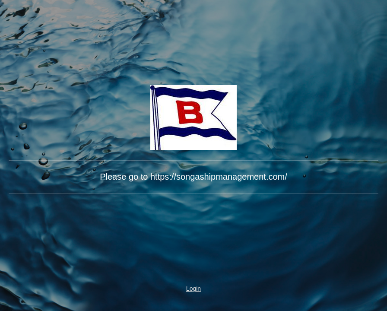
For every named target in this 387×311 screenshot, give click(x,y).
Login (193, 288)
